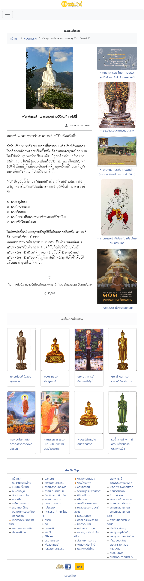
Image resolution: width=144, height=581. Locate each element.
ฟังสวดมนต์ (51, 545)
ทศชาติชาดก (117, 491)
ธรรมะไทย (70, 576)
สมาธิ (48, 532)
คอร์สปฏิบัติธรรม (54, 549)
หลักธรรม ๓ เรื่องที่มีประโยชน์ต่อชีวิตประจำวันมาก (55, 444)
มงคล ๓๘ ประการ (120, 503)
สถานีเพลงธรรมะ (87, 503)
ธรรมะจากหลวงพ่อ (55, 487)
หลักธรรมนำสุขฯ (86, 528)
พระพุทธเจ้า (30, 38)
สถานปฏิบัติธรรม (54, 483)
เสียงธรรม (83, 499)
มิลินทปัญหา (84, 495)
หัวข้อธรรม (83, 487)
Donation (18, 516)
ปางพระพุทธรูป (118, 528)
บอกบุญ (49, 479)
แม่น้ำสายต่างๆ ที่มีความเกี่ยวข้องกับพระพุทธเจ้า (122, 444)
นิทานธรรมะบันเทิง (55, 495)
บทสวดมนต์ (84, 524)
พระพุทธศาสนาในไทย (122, 536)
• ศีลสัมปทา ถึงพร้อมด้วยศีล (117, 308)
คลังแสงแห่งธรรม (87, 520)
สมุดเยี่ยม (17, 499)
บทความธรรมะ (53, 503)
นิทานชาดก (116, 495)
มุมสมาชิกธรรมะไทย (23, 512)
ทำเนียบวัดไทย (118, 540)
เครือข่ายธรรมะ (20, 503)
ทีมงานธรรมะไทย (21, 483)
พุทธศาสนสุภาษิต (120, 507)
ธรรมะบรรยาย (53, 499)
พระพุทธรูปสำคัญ (120, 532)
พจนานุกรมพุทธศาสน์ (89, 491)
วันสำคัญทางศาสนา (121, 557)
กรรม (48, 520)
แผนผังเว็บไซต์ (20, 487)
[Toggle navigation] (7, 14)
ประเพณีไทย (19, 532)
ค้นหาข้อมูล (18, 491)
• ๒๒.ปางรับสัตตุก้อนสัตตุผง (117, 130)
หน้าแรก (14, 38)
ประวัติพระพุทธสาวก (121, 487)
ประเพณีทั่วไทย (85, 549)
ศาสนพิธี (115, 549)
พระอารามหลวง (119, 545)
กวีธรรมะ (50, 507)
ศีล (46, 524)
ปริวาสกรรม (52, 540)
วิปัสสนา (49, 536)
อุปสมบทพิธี (116, 553)
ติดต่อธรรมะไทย (21, 495)
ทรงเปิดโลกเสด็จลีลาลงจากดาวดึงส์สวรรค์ (21, 444)
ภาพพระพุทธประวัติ (121, 483)
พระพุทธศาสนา (86, 479)
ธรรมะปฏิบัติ (84, 516)
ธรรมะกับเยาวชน (54, 491)
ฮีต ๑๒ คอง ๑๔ (86, 540)
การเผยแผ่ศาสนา (22, 528)
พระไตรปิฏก (84, 483)
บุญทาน (49, 528)
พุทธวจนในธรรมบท (121, 499)
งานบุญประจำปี (86, 545)
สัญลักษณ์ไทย (20, 507)
